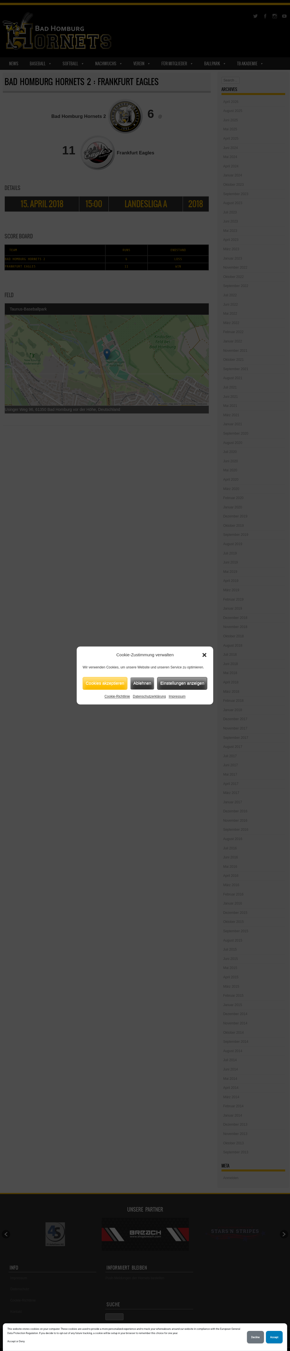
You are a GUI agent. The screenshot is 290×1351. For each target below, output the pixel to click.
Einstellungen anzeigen (182, 683)
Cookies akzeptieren (105, 683)
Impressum (177, 696)
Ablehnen (142, 683)
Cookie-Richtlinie (117, 696)
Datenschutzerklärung (149, 696)
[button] (204, 655)
